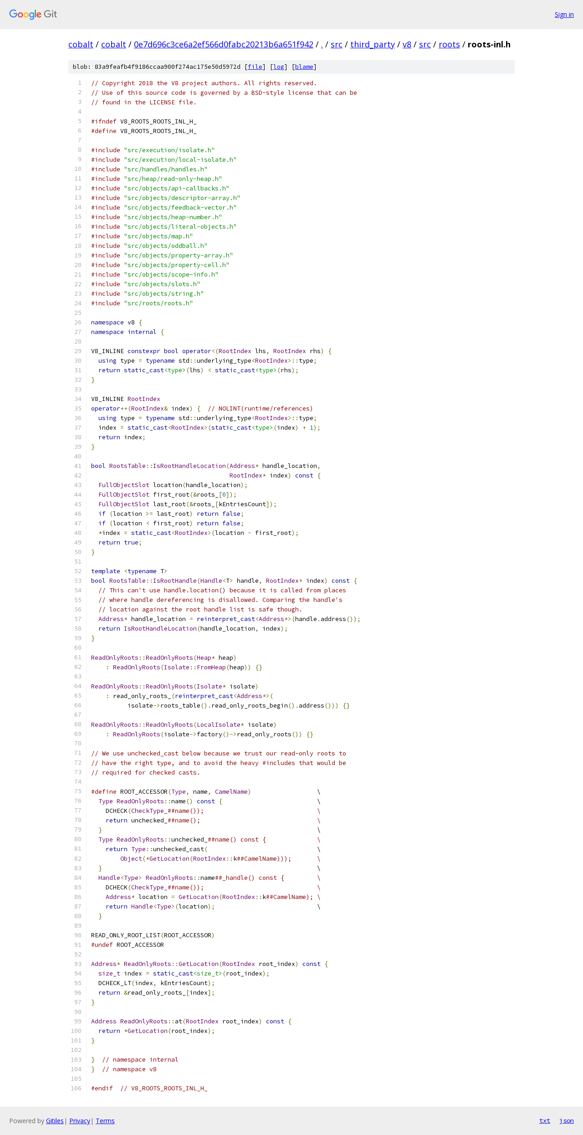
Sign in (564, 14)
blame (304, 67)
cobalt (80, 44)
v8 (407, 44)
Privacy (79, 1120)
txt (544, 1120)
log (278, 67)
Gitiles (55, 1120)
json (566, 1120)
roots (449, 44)
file (255, 67)
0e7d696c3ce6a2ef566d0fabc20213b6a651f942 (223, 44)
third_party (372, 44)
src (337, 44)
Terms (105, 1120)
